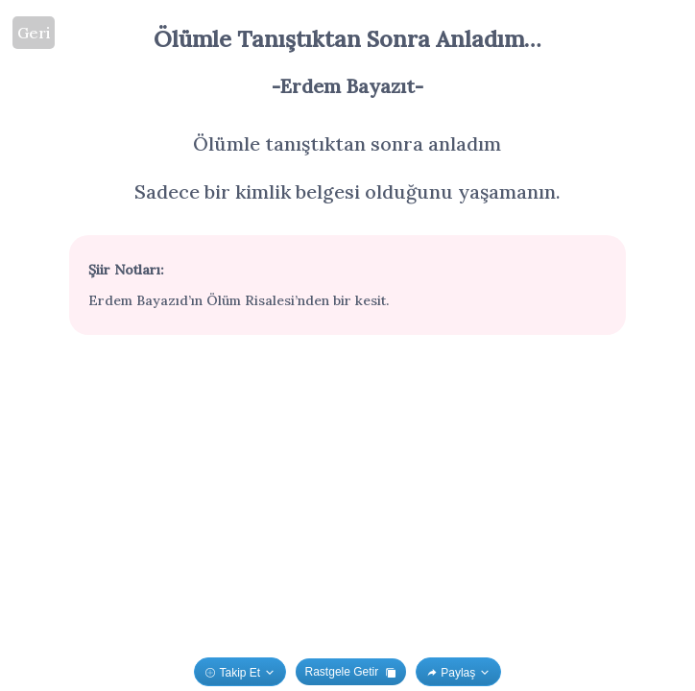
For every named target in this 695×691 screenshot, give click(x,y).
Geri (33, 32)
